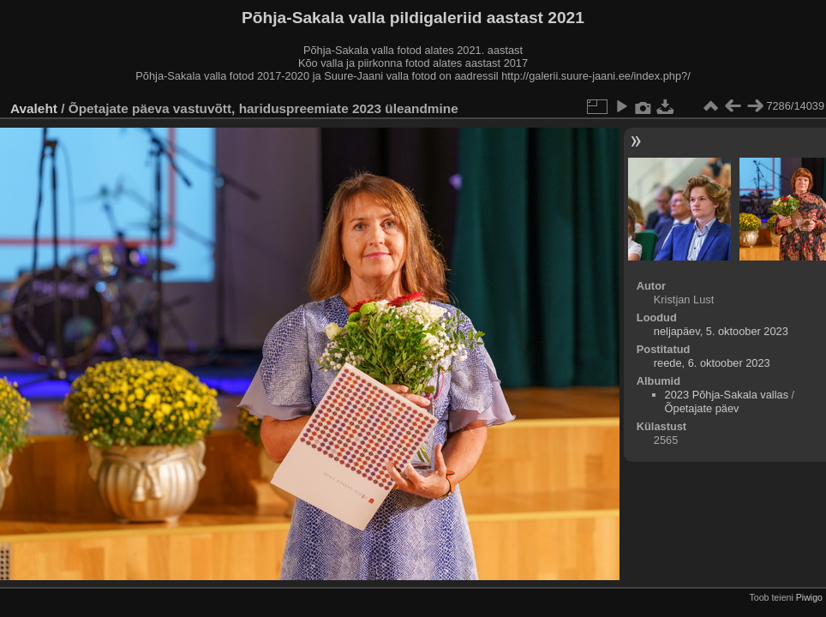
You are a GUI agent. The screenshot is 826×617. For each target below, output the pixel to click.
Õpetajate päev (702, 408)
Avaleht (33, 108)
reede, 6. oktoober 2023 (712, 362)
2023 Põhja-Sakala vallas (726, 394)
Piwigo (809, 597)
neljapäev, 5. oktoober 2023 (721, 331)
